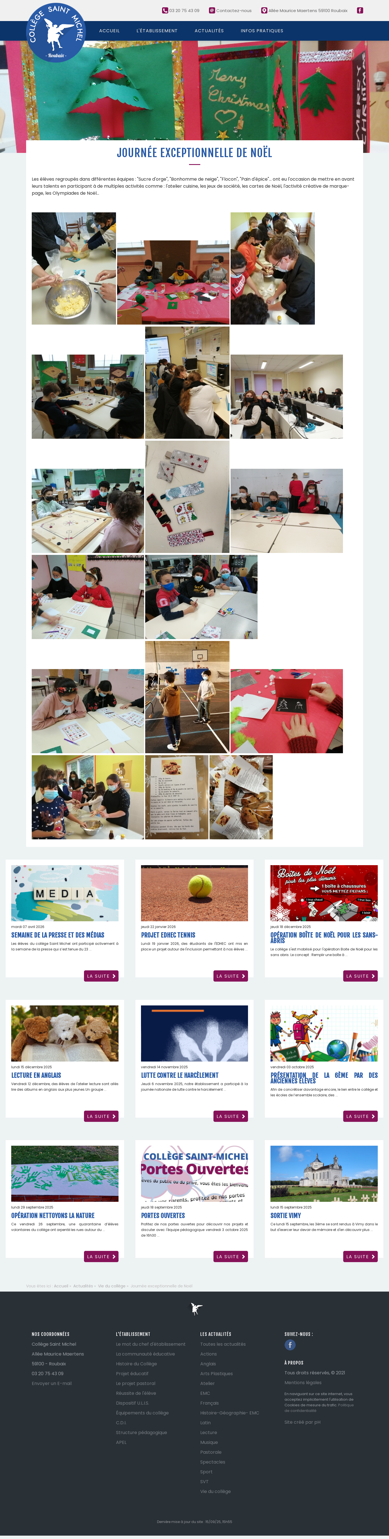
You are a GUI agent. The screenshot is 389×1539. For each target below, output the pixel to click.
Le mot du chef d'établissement (151, 1344)
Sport (206, 1472)
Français (209, 1403)
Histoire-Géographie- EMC (229, 1413)
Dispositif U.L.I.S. (132, 1403)
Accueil (109, 30)
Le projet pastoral (135, 1383)
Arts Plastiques (216, 1373)
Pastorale (211, 1452)
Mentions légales (303, 1382)
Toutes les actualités (223, 1344)
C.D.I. (121, 1422)
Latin (205, 1422)
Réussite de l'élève (136, 1393)
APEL (121, 1442)
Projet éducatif (132, 1373)
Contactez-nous (230, 10)
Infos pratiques (262, 30)
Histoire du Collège (136, 1364)
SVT (204, 1481)
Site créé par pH (302, 1422)
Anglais (208, 1364)
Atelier (207, 1383)
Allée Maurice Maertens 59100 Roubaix (304, 10)
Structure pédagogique (141, 1432)
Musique (209, 1442)
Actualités (209, 30)
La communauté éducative (145, 1354)
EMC (205, 1393)
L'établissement (157, 30)
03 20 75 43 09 (180, 10)
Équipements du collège (142, 1413)
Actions (208, 1354)
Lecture (208, 1432)
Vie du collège (215, 1491)
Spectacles (212, 1462)
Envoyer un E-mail (52, 1383)
